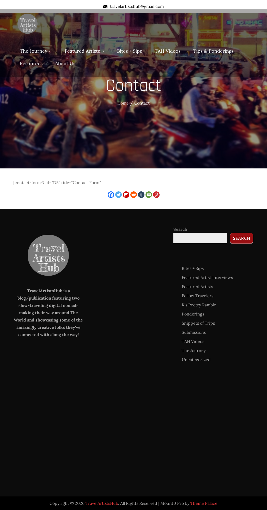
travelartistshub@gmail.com (133, 6)
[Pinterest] (156, 194)
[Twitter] (118, 194)
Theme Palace (203, 503)
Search (180, 229)
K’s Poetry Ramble (199, 304)
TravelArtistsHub (102, 503)
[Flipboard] (126, 194)
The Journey (36, 51)
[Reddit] (133, 194)
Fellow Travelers (197, 295)
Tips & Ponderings (213, 51)
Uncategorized (196, 359)
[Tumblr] (141, 194)
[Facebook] (111, 194)
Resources (31, 63)
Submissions (194, 332)
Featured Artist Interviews (207, 277)
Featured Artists (84, 51)
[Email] (148, 194)
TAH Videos (167, 51)
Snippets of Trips (198, 323)
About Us (65, 63)
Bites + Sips (129, 51)
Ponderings (193, 314)
